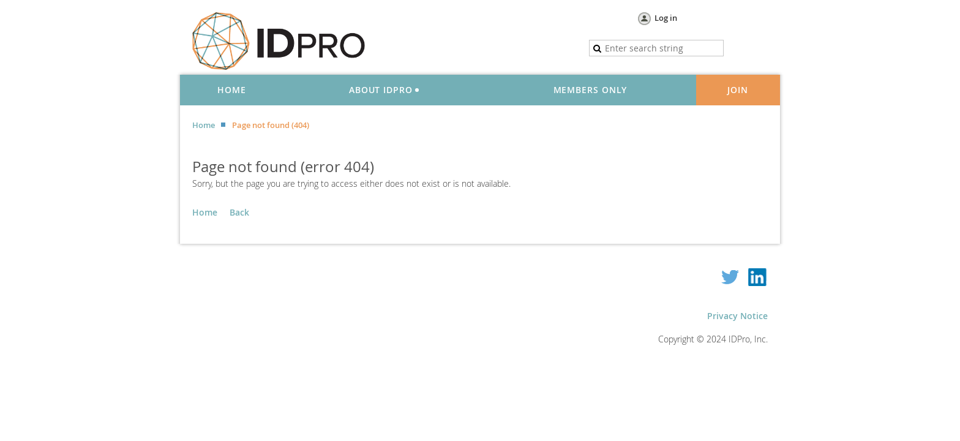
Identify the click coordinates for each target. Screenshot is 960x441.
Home (203, 124)
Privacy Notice (737, 316)
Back (239, 212)
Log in (665, 17)
